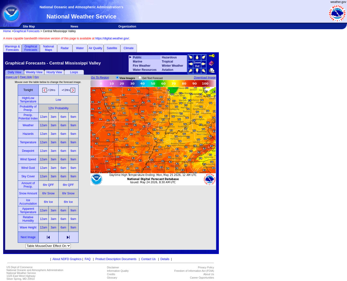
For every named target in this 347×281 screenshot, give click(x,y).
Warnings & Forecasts (12, 48)
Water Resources (145, 70)
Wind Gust (28, 168)
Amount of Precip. (28, 184)
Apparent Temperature (28, 210)
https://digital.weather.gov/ (112, 38)
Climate (129, 48)
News (74, 26)
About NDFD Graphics (67, 259)
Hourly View (54, 72)
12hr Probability (58, 108)
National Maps (48, 48)
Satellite (112, 48)
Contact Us (148, 259)
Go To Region (100, 77)
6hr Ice (48, 202)
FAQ (87, 259)
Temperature (28, 142)
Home (7, 31)
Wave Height (28, 227)
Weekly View (34, 72)
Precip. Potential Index (28, 116)
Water (80, 48)
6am (63, 116)
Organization (127, 26)
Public (137, 57)
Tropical (167, 61)
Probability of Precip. (28, 108)
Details (164, 259)
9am (73, 116)
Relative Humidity (28, 219)
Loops (74, 72)
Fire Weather (141, 65)
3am (53, 116)
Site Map (29, 26)
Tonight (28, 90)
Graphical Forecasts (26, 31)
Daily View (14, 72)
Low (58, 99)
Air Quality (95, 48)
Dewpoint (28, 151)
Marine (137, 61)
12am (43, 116)
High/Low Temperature (28, 99)
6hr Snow (48, 193)
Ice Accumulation (28, 202)
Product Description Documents (115, 259)
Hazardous (169, 57)
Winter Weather (172, 65)
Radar (65, 48)
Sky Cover (28, 176)
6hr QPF (48, 185)
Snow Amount (28, 193)
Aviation (167, 70)
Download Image (205, 77)
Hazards (28, 134)
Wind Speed (28, 159)
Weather (28, 125)
